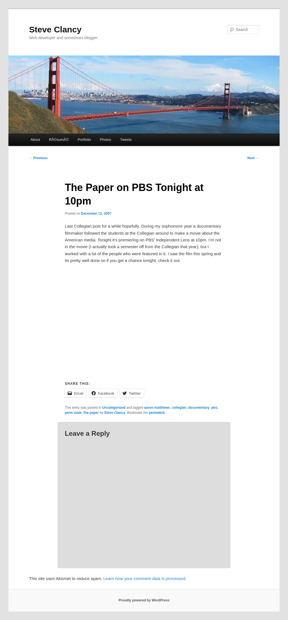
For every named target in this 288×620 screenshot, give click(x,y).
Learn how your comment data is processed (144, 578)
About (35, 139)
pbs (214, 408)
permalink (157, 413)
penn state (73, 413)
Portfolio (84, 139)
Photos (105, 139)
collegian (179, 408)
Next (253, 158)
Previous (38, 158)
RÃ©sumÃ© (59, 139)
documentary (198, 408)
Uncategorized (113, 408)
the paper (91, 413)
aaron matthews (157, 408)
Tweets (126, 139)
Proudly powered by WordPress (143, 600)
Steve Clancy (55, 29)
